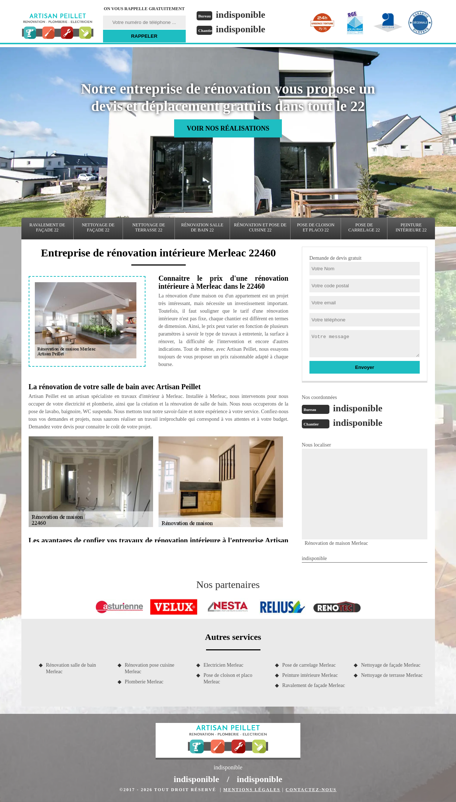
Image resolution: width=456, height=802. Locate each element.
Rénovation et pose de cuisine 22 (260, 227)
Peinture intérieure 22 (411, 227)
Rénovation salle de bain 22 (202, 227)
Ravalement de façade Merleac (313, 685)
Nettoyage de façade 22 (98, 227)
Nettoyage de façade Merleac (390, 665)
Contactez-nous (310, 789)
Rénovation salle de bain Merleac (71, 668)
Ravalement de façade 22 (47, 227)
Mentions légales (251, 789)
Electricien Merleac (223, 665)
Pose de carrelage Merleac (309, 665)
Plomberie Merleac (144, 681)
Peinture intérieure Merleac (310, 675)
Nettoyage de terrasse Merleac (392, 675)
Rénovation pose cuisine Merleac (149, 668)
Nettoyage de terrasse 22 (148, 227)
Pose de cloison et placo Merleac (228, 678)
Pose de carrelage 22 (364, 227)
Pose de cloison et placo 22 (315, 227)
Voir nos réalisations (228, 128)
